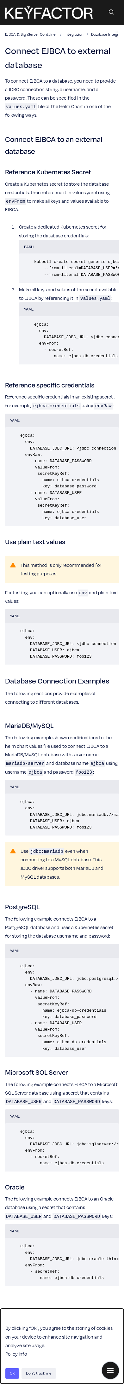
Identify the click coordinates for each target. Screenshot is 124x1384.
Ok (12, 1373)
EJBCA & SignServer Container (31, 34)
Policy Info (16, 1354)
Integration (74, 34)
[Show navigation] (110, 1370)
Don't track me (39, 1373)
